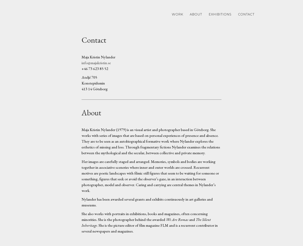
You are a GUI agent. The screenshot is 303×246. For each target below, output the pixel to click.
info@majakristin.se (96, 62)
